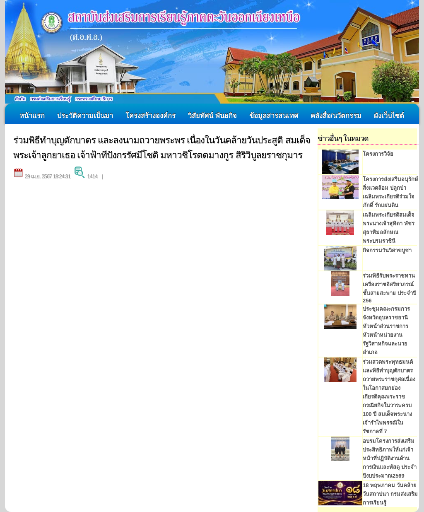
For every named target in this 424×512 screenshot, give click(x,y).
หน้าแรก (32, 115)
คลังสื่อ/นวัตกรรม (336, 115)
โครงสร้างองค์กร (150, 115)
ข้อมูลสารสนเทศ (273, 115)
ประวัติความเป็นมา (85, 115)
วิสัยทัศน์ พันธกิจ (212, 115)
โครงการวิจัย (378, 154)
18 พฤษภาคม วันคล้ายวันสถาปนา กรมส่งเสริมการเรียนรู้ (390, 494)
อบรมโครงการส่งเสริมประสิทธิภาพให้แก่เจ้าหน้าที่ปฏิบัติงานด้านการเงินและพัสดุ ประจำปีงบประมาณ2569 (390, 458)
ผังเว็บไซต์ (389, 115)
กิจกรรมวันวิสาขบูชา (387, 250)
